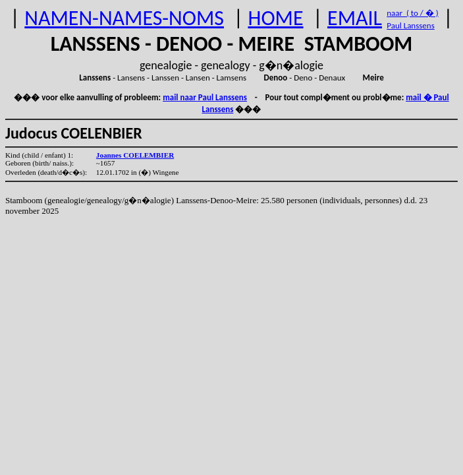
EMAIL (354, 18)
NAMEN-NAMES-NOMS (124, 18)
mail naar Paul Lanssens (205, 97)
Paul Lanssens (411, 25)
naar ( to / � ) (412, 13)
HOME (275, 18)
